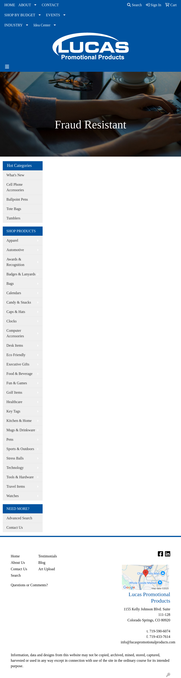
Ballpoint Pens (17, 199)
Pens (9, 439)
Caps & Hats (15, 312)
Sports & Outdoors (20, 449)
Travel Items (15, 486)
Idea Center (41, 25)
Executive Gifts (17, 364)
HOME (9, 5)
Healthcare (14, 402)
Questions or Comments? (29, 585)
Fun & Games (16, 383)
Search (134, 5)
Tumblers (13, 218)
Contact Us (14, 527)
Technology (15, 468)
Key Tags (13, 411)
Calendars (13, 293)
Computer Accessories (15, 333)
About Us (18, 563)
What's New (15, 175)
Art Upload (46, 569)
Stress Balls (15, 458)
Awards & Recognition (15, 262)
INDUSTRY (13, 25)
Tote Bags (13, 209)
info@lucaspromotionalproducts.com (148, 642)
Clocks (11, 321)
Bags (10, 283)
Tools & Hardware (20, 477)
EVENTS (53, 15)
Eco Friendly (15, 355)
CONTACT (50, 5)
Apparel (12, 240)
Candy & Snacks (18, 302)
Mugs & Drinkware (20, 430)
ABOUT (24, 5)
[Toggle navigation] (7, 67)
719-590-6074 (159, 631)
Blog (41, 563)
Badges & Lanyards (21, 274)
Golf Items (14, 392)
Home (15, 556)
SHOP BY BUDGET (19, 15)
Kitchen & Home (19, 421)
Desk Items (14, 345)
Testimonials (47, 556)
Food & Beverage (19, 374)
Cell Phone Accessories (15, 187)
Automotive (15, 250)
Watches (12, 496)
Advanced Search (19, 518)
